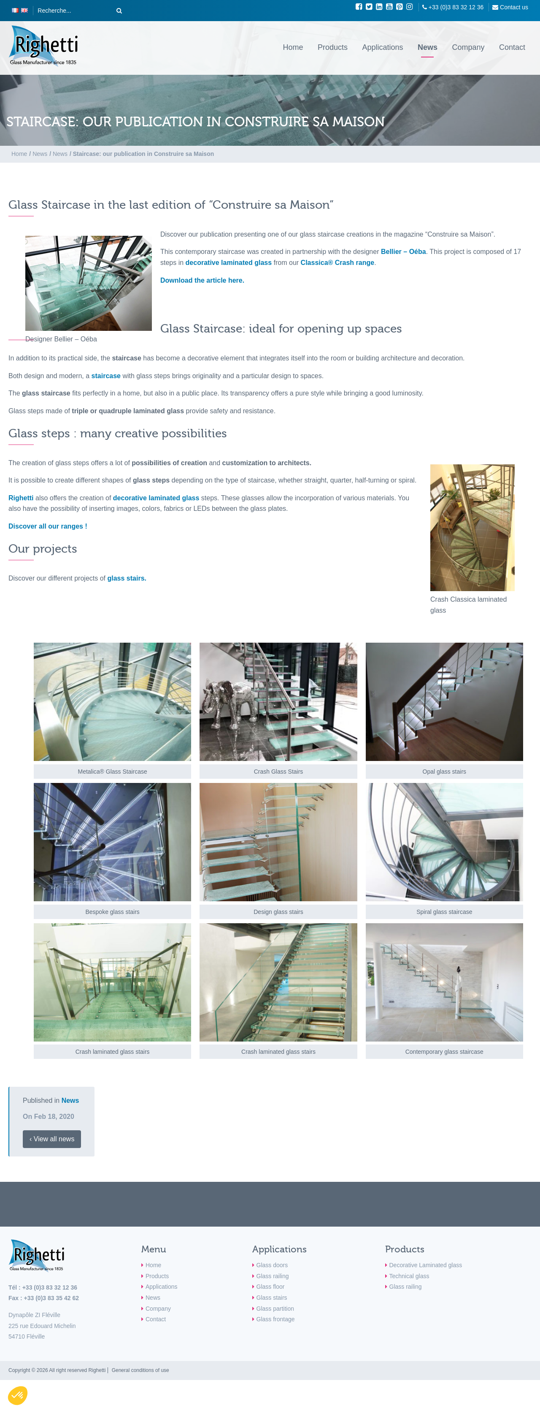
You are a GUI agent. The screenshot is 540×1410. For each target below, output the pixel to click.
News (427, 47)
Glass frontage (275, 1319)
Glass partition (275, 1308)
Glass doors (272, 1265)
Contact (512, 47)
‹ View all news (52, 1139)
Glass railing (272, 1276)
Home (293, 47)
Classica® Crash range (338, 262)
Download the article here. (202, 280)
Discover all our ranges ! (47, 526)
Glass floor (270, 1286)
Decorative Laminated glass (425, 1265)
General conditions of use (140, 1370)
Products (333, 47)
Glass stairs (271, 1297)
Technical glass (409, 1276)
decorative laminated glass (229, 262)
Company (468, 47)
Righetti (21, 498)
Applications (382, 47)
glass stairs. (126, 578)
